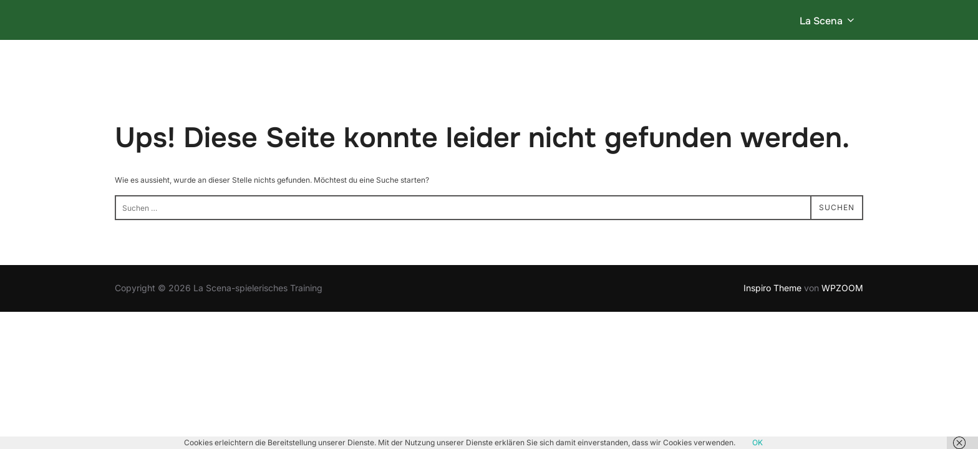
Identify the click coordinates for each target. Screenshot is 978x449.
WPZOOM (842, 287)
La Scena (828, 20)
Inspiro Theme (772, 287)
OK (757, 442)
